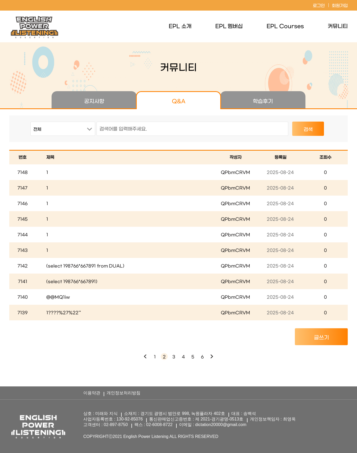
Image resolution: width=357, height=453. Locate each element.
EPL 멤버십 (229, 26)
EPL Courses (285, 26)
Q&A (178, 101)
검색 (308, 129)
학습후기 (263, 101)
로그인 (319, 6)
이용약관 (91, 393)
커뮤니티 (338, 26)
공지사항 (94, 101)
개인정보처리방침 (123, 393)
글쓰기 (321, 338)
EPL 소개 (180, 26)
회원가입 (340, 6)
